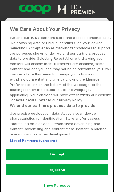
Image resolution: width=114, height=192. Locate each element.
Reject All (57, 176)
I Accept (57, 160)
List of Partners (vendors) (33, 147)
